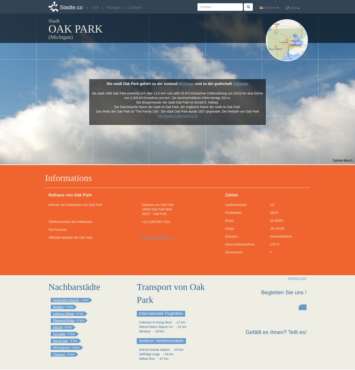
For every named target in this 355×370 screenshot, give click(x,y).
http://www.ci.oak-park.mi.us (177, 116)
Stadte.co (71, 7)
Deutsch (269, 7)
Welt (293, 8)
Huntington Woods (66, 300)
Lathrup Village (63, 314)
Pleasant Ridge (63, 320)
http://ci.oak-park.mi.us (158, 237)
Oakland (240, 84)
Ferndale (59, 334)
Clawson (59, 354)
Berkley (58, 307)
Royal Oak (60, 341)
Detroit (57, 327)
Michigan (186, 84)
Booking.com (297, 278)
